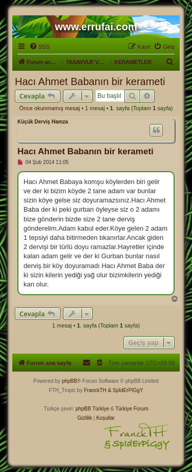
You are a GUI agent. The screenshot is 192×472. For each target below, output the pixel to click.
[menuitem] (39, 46)
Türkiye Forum (131, 409)
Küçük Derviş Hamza (42, 122)
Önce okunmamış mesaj (49, 108)
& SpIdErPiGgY (125, 390)
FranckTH (95, 390)
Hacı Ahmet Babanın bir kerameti (90, 81)
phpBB (69, 381)
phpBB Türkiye (92, 409)
